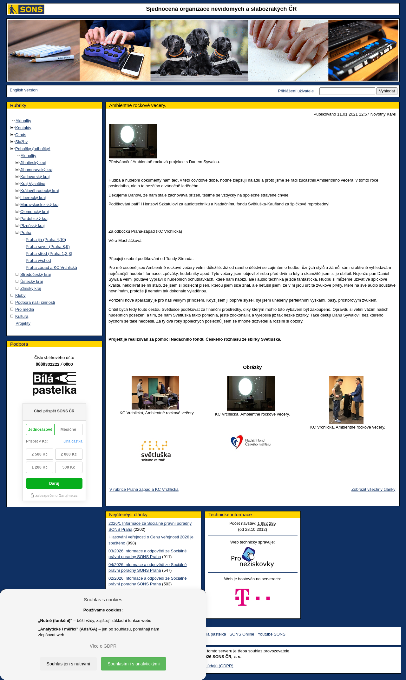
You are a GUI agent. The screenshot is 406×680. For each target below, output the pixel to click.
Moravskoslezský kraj (40, 204)
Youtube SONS (271, 634)
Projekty (23, 323)
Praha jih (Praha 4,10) (46, 239)
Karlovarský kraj (34, 176)
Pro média (24, 309)
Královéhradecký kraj (39, 190)
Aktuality (23, 120)
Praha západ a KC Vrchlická (51, 267)
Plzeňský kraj (32, 225)
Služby (21, 141)
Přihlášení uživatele (296, 91)
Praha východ (38, 260)
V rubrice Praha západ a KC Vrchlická (144, 489)
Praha (25, 232)
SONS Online (242, 634)
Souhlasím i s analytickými (134, 663)
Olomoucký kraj (34, 211)
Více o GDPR (103, 646)
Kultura (21, 316)
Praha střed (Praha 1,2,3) (49, 253)
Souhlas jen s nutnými (68, 663)
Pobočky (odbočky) (32, 148)
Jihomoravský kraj (36, 169)
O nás (20, 134)
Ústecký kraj (31, 281)
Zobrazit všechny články (373, 489)
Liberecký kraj (33, 197)
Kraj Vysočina (32, 183)
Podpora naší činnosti (35, 302)
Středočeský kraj (35, 274)
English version (24, 90)
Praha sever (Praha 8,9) (48, 246)
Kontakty (23, 127)
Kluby (20, 295)
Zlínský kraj (30, 288)
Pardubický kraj (34, 218)
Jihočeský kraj (33, 162)
